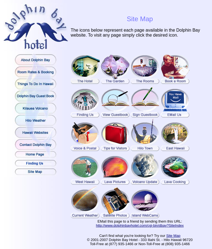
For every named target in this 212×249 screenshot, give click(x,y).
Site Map (173, 236)
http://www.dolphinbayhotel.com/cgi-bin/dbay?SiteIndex (140, 225)
